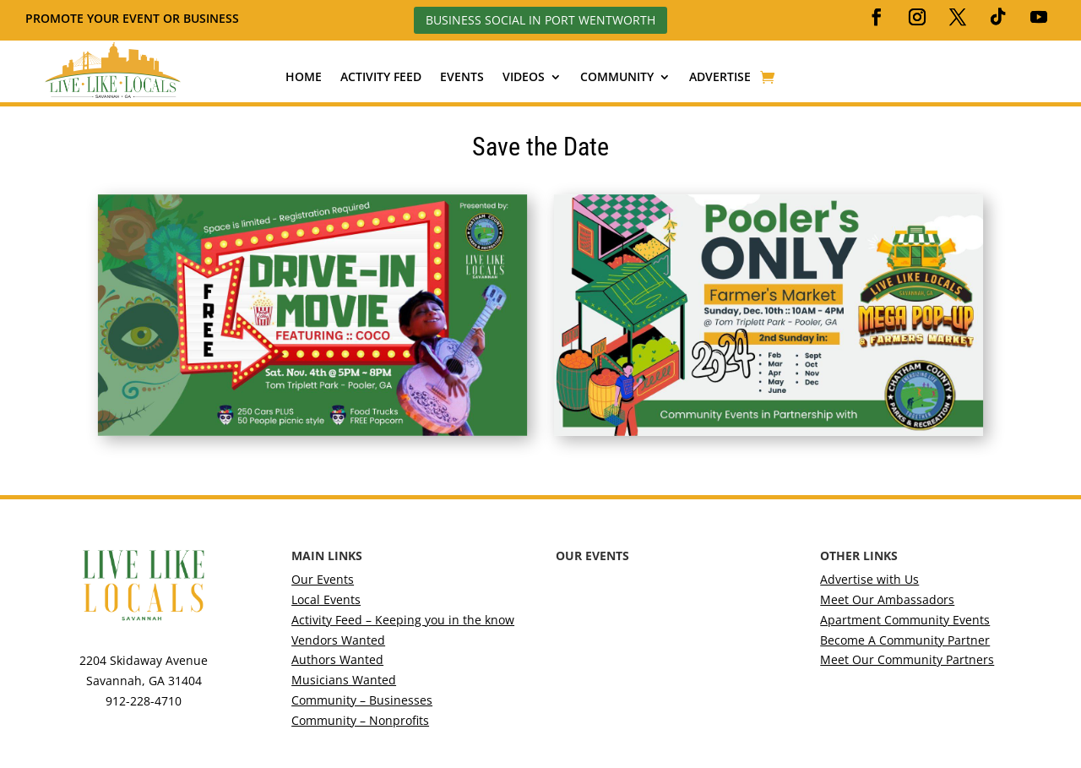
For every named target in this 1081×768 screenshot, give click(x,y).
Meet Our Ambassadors (887, 599)
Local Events (326, 599)
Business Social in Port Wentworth (540, 20)
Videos (523, 77)
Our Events (322, 579)
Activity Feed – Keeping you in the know (402, 620)
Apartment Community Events (905, 620)
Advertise (720, 77)
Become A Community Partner (905, 640)
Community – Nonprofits (360, 720)
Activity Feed (380, 77)
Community (617, 77)
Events (462, 77)
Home (303, 77)
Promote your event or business (133, 18)
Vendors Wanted (338, 640)
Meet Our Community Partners (907, 659)
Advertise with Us (869, 579)
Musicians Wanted (343, 680)
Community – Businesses (361, 700)
